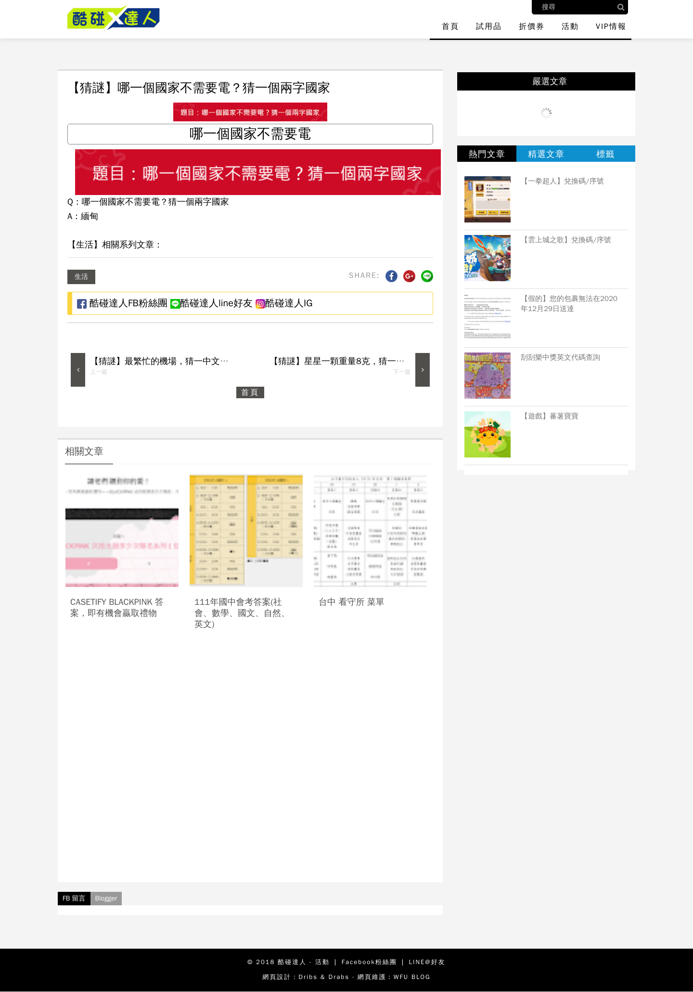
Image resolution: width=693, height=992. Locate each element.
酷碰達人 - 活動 (304, 962)
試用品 (489, 26)
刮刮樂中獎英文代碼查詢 (560, 357)
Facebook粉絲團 (369, 962)
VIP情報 (611, 26)
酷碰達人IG (284, 303)
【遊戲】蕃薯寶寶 (549, 416)
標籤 (605, 154)
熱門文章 (487, 154)
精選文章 (546, 154)
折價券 (532, 26)
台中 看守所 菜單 (352, 602)
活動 (570, 26)
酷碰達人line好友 (211, 303)
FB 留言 (74, 898)
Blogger (106, 898)
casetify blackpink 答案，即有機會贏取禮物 (117, 607)
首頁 (450, 26)
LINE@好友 (427, 962)
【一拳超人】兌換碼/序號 (562, 181)
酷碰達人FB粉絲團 (122, 303)
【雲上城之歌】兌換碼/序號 (566, 239)
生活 (81, 277)
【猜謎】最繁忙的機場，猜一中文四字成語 (172, 361)
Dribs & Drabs (323, 977)
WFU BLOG (412, 977)
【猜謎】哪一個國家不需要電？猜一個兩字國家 (198, 88)
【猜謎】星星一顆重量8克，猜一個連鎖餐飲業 (359, 361)
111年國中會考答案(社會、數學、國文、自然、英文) (242, 613)
